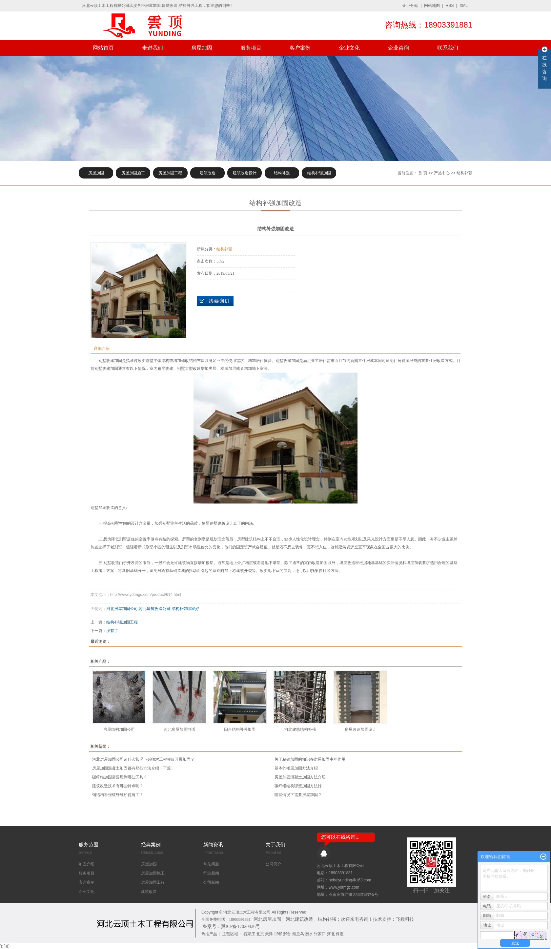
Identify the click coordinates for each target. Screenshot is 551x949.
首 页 (422, 173)
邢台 (287, 934)
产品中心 (442, 173)
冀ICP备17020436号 (240, 926)
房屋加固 (201, 48)
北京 (260, 934)
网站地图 (432, 5)
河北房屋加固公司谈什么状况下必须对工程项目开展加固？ (143, 759)
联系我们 (447, 48)
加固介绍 (86, 864)
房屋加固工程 (170, 173)
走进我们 (152, 48)
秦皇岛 (298, 934)
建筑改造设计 (244, 173)
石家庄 (249, 934)
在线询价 (215, 301)
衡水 (309, 934)
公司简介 (273, 864)
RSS (450, 5)
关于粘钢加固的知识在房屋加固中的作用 (310, 759)
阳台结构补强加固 (239, 729)
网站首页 (103, 48)
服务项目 (250, 48)
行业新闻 (211, 873)
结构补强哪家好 (185, 608)
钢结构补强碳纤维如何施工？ (117, 794)
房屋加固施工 (133, 173)
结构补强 (282, 173)
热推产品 (209, 934)
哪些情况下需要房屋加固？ (298, 794)
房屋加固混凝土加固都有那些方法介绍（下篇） (133, 768)
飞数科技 (405, 919)
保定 (340, 934)
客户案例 (300, 48)
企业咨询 (398, 48)
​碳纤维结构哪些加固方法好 (298, 786)
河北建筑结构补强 (300, 729)
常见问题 (211, 864)
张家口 (320, 934)
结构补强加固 (319, 173)
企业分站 (410, 5)
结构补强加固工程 (122, 622)
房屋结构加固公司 (119, 729)
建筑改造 (207, 173)
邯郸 (278, 934)
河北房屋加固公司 (122, 608)
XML (463, 5)
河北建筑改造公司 (154, 608)
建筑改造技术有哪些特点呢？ (117, 786)
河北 (331, 934)
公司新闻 (211, 882)
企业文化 (349, 48)
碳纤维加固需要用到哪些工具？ (119, 777)
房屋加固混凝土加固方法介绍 (300, 777)
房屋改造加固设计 (360, 729)
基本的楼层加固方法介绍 (296, 768)
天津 (269, 934)
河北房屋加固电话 (179, 729)
